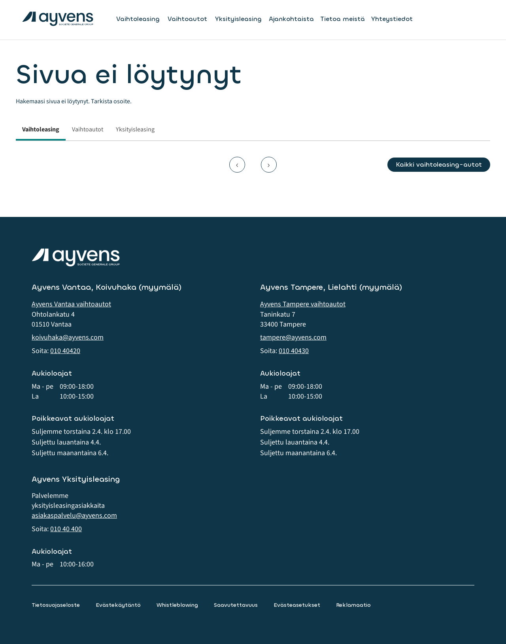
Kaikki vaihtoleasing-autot (439, 164)
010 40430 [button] (294, 351)
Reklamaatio (353, 605)
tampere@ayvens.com (293, 337)
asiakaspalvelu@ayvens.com (74, 516)
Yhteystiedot (392, 19)
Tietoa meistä (342, 19)
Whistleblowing (177, 605)
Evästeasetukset (297, 605)
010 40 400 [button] (66, 529)
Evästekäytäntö (118, 605)
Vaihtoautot (187, 19)
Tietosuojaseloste (56, 605)
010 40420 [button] (65, 351)
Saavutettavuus (236, 605)
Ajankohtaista (291, 19)
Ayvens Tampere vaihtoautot (303, 304)
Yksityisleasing (238, 19)
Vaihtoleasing (138, 19)
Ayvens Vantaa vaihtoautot (71, 304)
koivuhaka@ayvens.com (68, 337)
